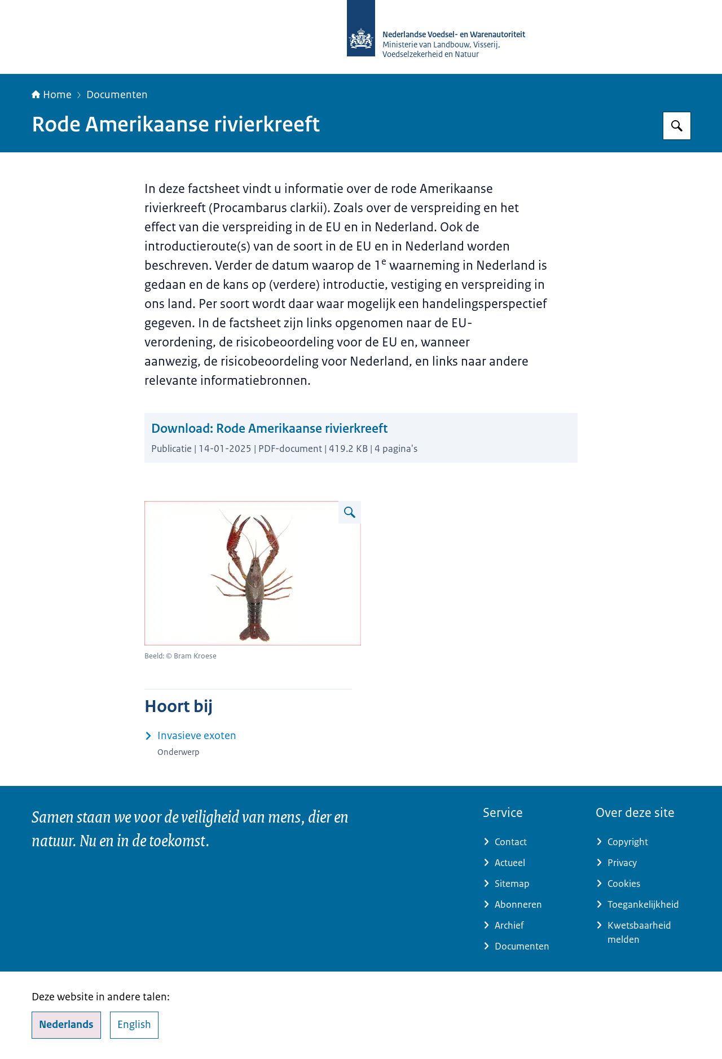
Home (52, 95)
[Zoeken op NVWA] (676, 125)
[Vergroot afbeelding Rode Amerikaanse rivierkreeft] (349, 512)
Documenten (117, 95)
